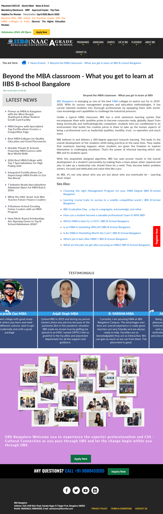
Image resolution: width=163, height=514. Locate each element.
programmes (83, 42)
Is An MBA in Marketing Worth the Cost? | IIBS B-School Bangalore (102, 232)
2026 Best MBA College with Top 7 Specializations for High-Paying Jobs (26, 163)
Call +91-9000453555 (84, 470)
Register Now (157, 236)
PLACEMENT (137, 42)
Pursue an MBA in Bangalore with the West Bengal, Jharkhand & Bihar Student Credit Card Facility (25, 115)
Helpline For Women (11, 14)
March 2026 (53, 14)
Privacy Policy (99, 508)
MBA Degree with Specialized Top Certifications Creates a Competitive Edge (25, 129)
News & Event (42, 5)
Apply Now (41, 32)
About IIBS (150, 42)
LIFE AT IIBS (123, 42)
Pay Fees (54, 10)
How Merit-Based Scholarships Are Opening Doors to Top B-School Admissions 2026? (26, 221)
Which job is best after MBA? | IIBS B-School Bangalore (95, 238)
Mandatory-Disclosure (12, 10)
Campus (111, 42)
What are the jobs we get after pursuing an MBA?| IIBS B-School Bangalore (106, 244)
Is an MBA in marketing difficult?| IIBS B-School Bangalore (96, 227)
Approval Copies (40, 10)
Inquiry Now (118, 471)
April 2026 (42, 14)
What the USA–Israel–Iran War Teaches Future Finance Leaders (27, 198)
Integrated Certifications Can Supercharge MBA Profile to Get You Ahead (27, 175)
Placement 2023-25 (10, 5)
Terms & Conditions (121, 508)
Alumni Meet (28, 5)
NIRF (27, 10)
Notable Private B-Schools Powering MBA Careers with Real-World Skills (25, 150)
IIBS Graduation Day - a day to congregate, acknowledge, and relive (102, 209)
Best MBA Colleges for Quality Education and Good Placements (27, 140)
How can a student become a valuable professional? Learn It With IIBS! (104, 215)
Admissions (98, 42)
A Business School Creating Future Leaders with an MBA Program (25, 209)
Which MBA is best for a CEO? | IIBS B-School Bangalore (96, 221)
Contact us (141, 508)
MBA (115, 101)
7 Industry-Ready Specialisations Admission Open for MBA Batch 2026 (27, 187)
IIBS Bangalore (65, 101)
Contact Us (81, 52)
